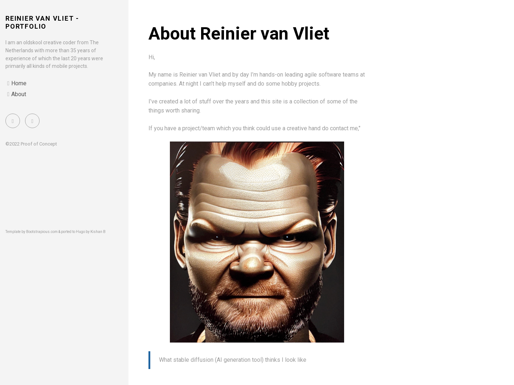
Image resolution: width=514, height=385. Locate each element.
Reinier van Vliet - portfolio (42, 22)
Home (18, 83)
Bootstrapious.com (42, 232)
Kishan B (98, 232)
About (18, 94)
